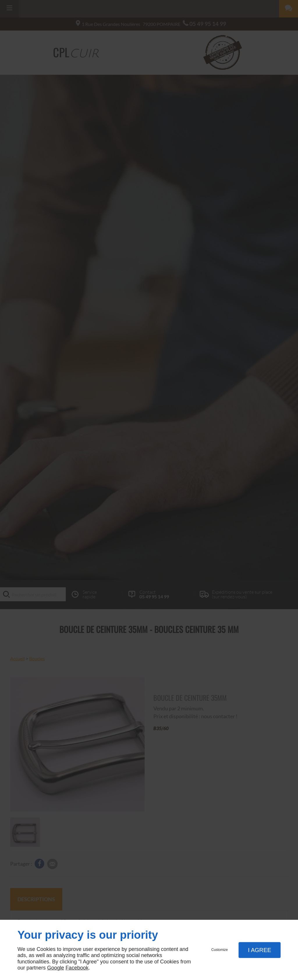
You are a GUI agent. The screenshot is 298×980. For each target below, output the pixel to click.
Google (55, 968)
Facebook (76, 968)
